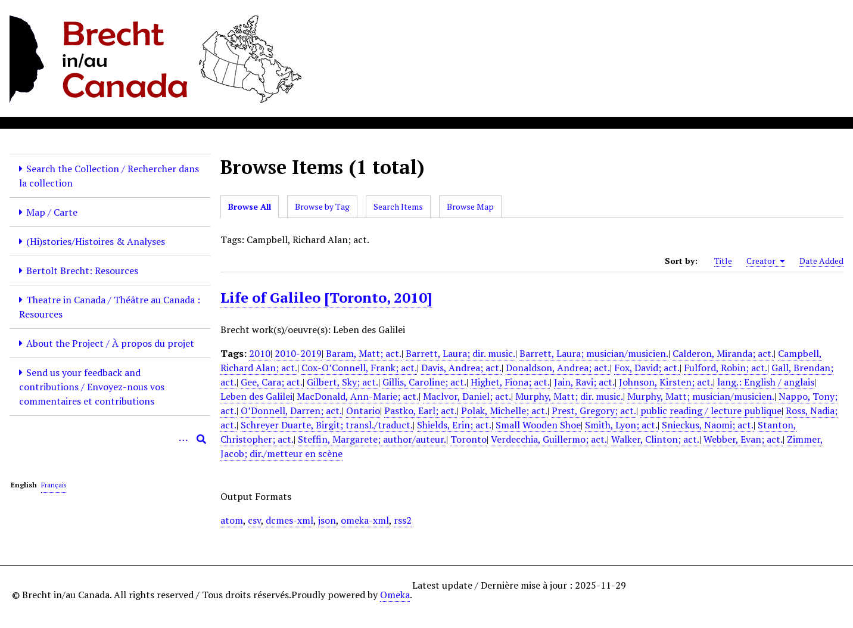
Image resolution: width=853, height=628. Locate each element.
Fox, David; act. (647, 367)
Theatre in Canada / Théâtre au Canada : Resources (109, 307)
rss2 (403, 520)
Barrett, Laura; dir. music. (460, 353)
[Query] (110, 439)
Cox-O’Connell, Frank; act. (359, 367)
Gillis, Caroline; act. (424, 381)
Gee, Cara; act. (272, 381)
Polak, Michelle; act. (504, 410)
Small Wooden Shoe (538, 424)
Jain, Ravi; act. (584, 381)
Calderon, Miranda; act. (723, 353)
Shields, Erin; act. (454, 424)
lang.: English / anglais (765, 381)
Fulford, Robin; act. (725, 367)
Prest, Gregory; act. (594, 410)
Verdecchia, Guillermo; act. (549, 439)
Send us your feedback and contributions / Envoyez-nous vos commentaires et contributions (91, 387)
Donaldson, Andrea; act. (558, 367)
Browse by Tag (322, 206)
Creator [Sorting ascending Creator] (765, 261)
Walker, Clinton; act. (655, 439)
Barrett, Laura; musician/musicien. (593, 353)
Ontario (363, 410)
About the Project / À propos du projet (110, 343)
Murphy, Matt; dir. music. (569, 396)
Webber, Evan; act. (743, 439)
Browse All (249, 206)
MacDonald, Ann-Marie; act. (358, 396)
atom (231, 520)
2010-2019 (298, 353)
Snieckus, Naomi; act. (708, 424)
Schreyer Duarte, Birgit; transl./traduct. (327, 424)
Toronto (468, 439)
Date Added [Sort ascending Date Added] (821, 260)
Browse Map (470, 206)
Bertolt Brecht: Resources (82, 270)
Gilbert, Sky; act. (342, 381)
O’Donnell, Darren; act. (291, 410)
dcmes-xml (289, 520)
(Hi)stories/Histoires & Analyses (95, 241)
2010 (259, 353)
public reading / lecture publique (711, 410)
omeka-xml (365, 520)
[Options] (183, 439)
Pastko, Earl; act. (420, 410)
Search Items (398, 206)
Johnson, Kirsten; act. (666, 381)
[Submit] (201, 439)
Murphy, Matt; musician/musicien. (700, 396)
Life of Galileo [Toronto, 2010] (326, 297)
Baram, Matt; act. (363, 353)
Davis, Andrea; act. (461, 367)
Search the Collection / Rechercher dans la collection (109, 175)
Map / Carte (51, 212)
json (327, 520)
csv (254, 520)
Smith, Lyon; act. (621, 424)
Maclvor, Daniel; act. (467, 396)
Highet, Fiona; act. (510, 381)
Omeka (395, 594)
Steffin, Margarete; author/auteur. (372, 439)
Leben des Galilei (256, 396)
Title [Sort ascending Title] (723, 260)
